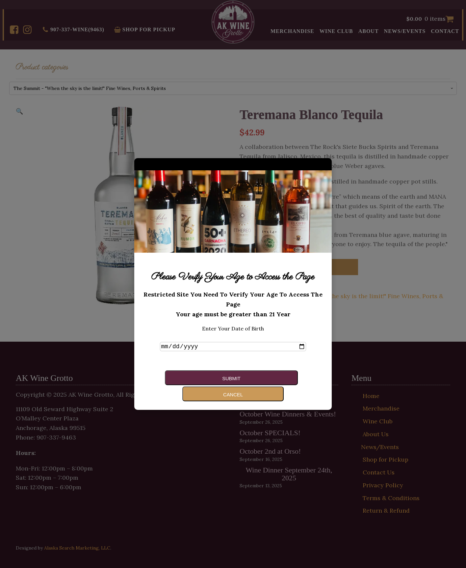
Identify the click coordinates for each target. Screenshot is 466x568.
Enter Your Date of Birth (233, 335)
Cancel (263, 385)
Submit (197, 385)
